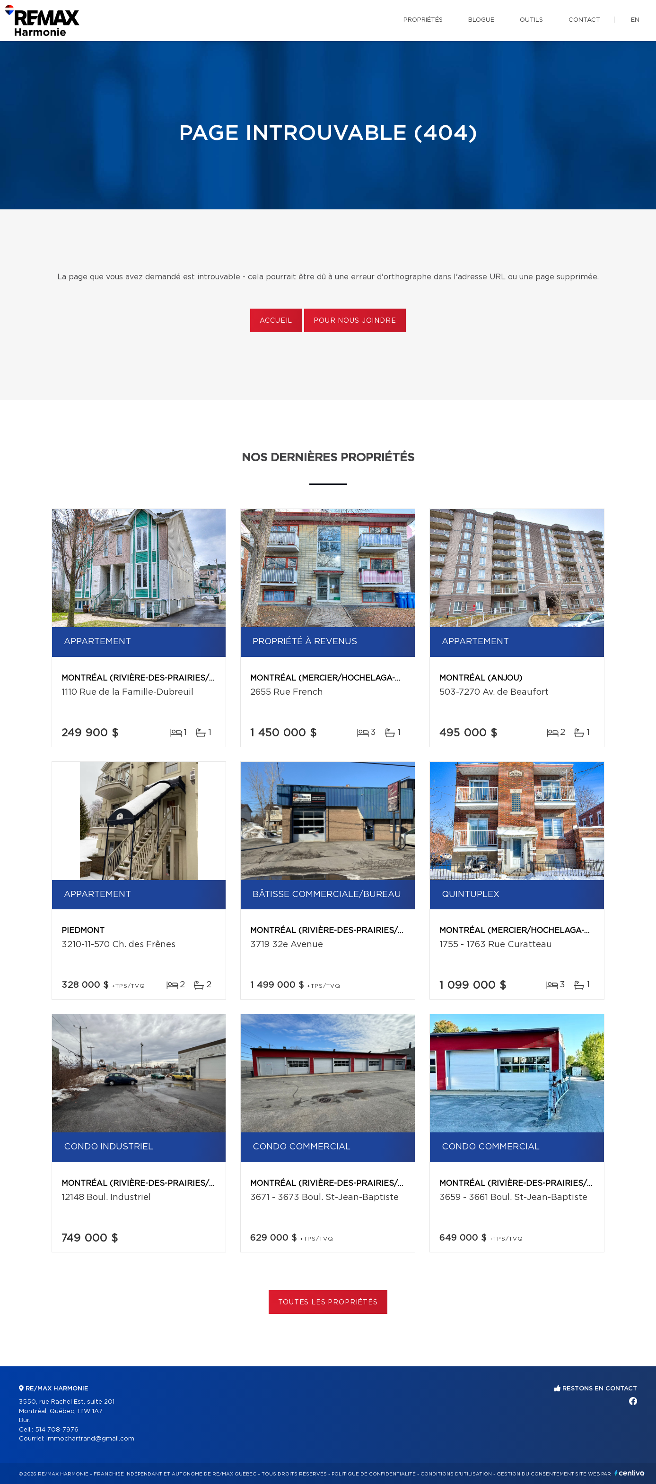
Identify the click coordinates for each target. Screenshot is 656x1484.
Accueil (276, 321)
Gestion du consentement (535, 1474)
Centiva (629, 1473)
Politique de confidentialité (374, 1474)
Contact (584, 20)
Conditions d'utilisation (456, 1474)
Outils (531, 20)
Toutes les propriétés (328, 1302)
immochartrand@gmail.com (90, 1439)
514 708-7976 (57, 1430)
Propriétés (423, 20)
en (635, 20)
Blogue (481, 20)
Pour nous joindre (355, 321)
